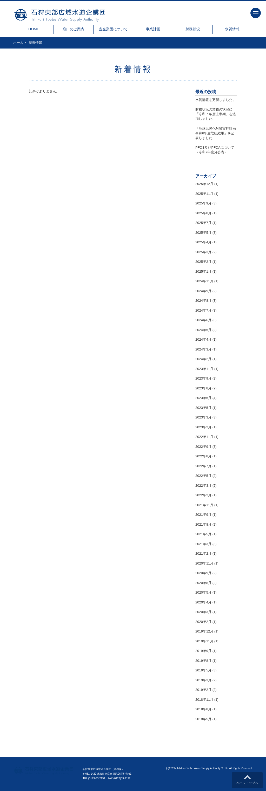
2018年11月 (204, 699)
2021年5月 (203, 534)
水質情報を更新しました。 (215, 100)
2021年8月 (203, 524)
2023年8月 (203, 388)
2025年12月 (204, 184)
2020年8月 (203, 583)
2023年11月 (204, 369)
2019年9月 (203, 651)
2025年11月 (204, 194)
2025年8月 (203, 213)
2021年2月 (203, 553)
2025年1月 (203, 271)
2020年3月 (203, 612)
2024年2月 (203, 359)
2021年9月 (203, 515)
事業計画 (153, 29)
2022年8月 (203, 456)
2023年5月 (203, 408)
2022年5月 (203, 476)
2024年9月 (203, 291)
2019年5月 (203, 670)
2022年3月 (203, 485)
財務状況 (192, 29)
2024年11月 (204, 281)
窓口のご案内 (73, 29)
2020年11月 (204, 563)
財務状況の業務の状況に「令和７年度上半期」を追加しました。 (215, 114)
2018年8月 (203, 709)
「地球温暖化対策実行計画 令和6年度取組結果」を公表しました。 (217, 133)
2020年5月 (203, 592)
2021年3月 (203, 544)
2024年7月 (203, 310)
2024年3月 (203, 349)
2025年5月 (203, 233)
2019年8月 (203, 661)
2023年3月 (203, 417)
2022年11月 (204, 437)
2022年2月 (203, 495)
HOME (33, 29)
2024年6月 (203, 320)
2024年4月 (203, 339)
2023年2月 (203, 427)
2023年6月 (203, 398)
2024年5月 (203, 330)
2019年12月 (204, 631)
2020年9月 (203, 573)
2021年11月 (204, 505)
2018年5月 (203, 719)
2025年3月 (203, 252)
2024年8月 (203, 300)
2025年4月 (203, 242)
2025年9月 (203, 203)
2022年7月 (203, 466)
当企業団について (113, 29)
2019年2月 (203, 690)
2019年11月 (204, 641)
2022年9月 (203, 447)
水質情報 (232, 29)
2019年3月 (203, 680)
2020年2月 (203, 622)
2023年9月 (203, 378)
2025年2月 (203, 262)
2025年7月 (203, 223)
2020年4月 (203, 602)
